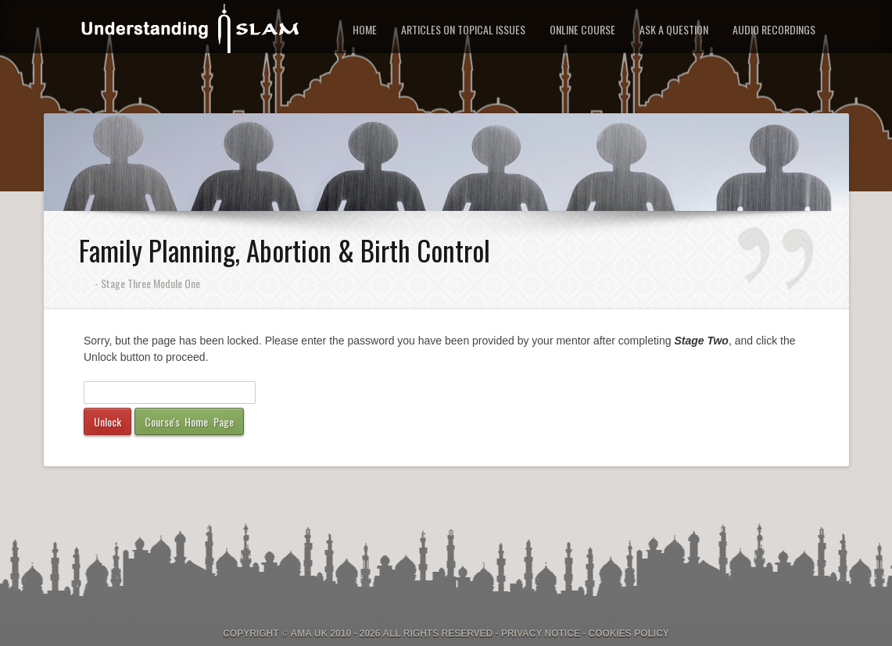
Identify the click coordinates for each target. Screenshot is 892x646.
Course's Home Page (189, 421)
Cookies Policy (629, 633)
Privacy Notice (540, 633)
